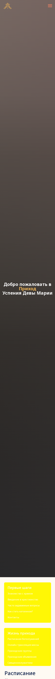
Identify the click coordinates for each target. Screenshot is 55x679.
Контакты (13, 617)
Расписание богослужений (23, 639)
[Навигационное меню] (50, 5)
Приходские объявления (22, 656)
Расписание (20, 673)
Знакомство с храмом (20, 593)
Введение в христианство (23, 599)
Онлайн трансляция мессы (23, 645)
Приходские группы (20, 650)
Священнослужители (20, 662)
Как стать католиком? (20, 611)
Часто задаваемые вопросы (24, 605)
